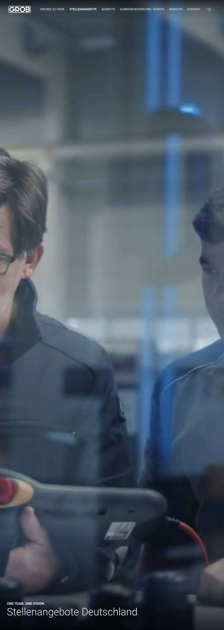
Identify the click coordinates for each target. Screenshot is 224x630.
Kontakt (193, 9)
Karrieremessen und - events (142, 9)
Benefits (108, 9)
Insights (175, 9)
